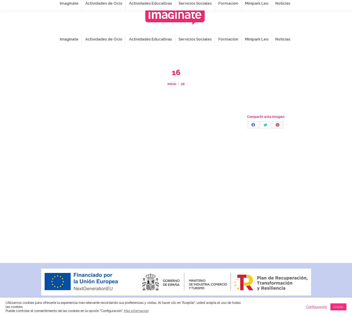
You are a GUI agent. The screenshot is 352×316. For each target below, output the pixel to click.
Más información (136, 311)
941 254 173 (116, 5)
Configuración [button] (316, 307)
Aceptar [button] (338, 307)
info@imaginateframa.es (154, 5)
